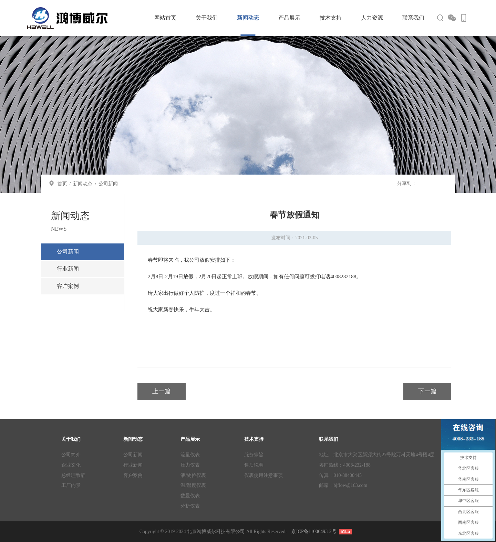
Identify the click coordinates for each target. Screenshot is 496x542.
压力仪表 (190, 465)
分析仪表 (190, 506)
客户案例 (68, 286)
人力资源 (372, 18)
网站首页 (165, 18)
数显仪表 (190, 495)
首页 (62, 183)
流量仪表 (190, 454)
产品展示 (289, 18)
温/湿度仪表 (193, 485)
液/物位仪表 (193, 475)
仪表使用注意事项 (263, 475)
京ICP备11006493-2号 (314, 531)
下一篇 (427, 391)
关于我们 (207, 18)
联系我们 (413, 18)
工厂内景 (71, 485)
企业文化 (71, 465)
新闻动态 (248, 18)
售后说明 (254, 465)
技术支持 (331, 18)
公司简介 (71, 454)
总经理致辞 (73, 475)
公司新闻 (108, 183)
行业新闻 (68, 269)
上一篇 (161, 391)
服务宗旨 (254, 454)
